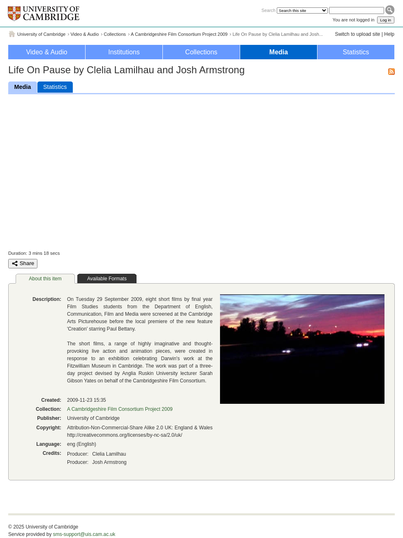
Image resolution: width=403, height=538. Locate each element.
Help (389, 34)
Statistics (356, 52)
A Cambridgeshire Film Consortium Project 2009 (179, 34)
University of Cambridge (41, 34)
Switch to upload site (357, 34)
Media (278, 52)
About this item (45, 279)
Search (269, 10)
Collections (115, 34)
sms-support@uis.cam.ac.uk (84, 534)
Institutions (123, 52)
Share (23, 263)
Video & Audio (84, 34)
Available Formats (107, 279)
